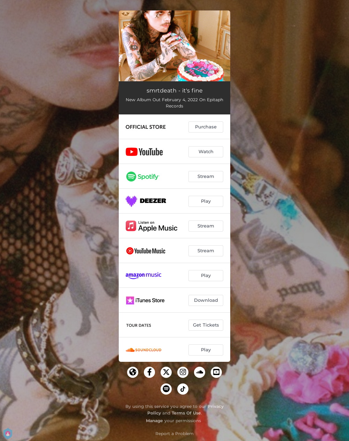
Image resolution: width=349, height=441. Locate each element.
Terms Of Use (186, 413)
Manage (154, 420)
